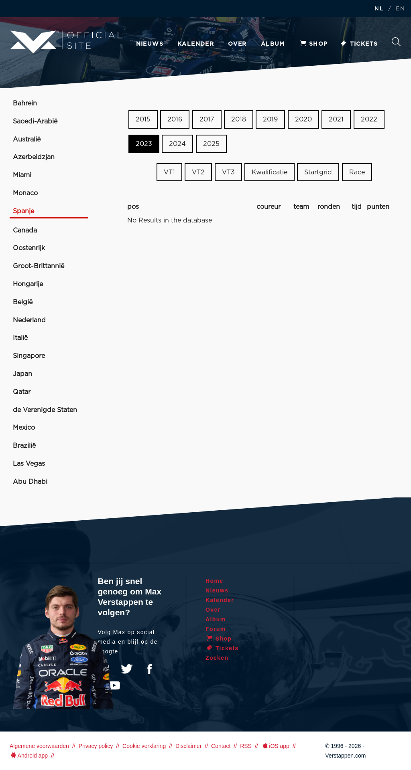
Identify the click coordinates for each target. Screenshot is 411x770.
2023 (144, 144)
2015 (143, 119)
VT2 (198, 172)
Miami (22, 175)
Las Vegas (29, 464)
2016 (174, 119)
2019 (270, 119)
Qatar (22, 392)
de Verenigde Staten (45, 410)
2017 (206, 119)
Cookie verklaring (144, 746)
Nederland (29, 320)
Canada (25, 230)
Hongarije (28, 284)
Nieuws (149, 44)
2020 (303, 119)
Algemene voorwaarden (39, 746)
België (23, 302)
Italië (20, 338)
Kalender (195, 44)
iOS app (275, 746)
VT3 (228, 172)
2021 (336, 119)
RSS (246, 746)
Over (237, 44)
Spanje (23, 211)
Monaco (25, 193)
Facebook (149, 669)
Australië (27, 139)
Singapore (29, 356)
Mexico (24, 427)
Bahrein (25, 103)
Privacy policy (96, 746)
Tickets (359, 44)
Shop (313, 44)
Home (215, 581)
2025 (211, 144)
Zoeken (396, 41)
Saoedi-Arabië (35, 121)
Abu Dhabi (30, 482)
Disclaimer (188, 746)
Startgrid (318, 172)
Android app (29, 755)
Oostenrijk (29, 248)
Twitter (126, 669)
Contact (220, 746)
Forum (216, 629)
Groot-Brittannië (38, 266)
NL (378, 9)
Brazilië (24, 446)
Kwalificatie (269, 172)
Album (273, 44)
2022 (369, 119)
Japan (22, 374)
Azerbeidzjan (34, 157)
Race (357, 172)
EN (400, 9)
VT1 (169, 172)
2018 (238, 119)
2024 (177, 144)
